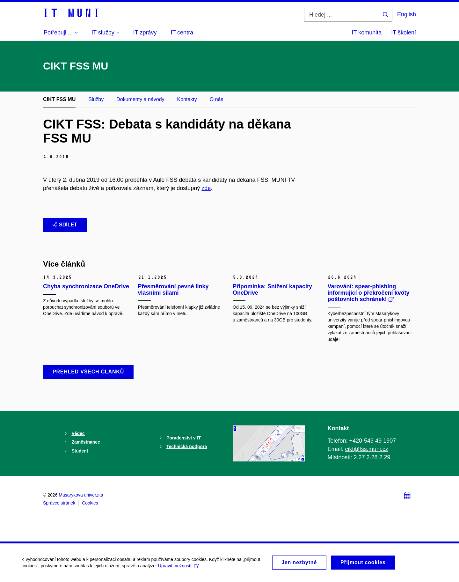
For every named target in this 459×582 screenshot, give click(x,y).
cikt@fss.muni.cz (366, 449)
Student (79, 450)
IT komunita (367, 32)
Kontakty (187, 99)
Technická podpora (186, 446)
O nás (216, 99)
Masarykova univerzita (81, 494)
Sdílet (65, 224)
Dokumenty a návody (140, 99)
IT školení (403, 32)
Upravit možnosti (179, 568)
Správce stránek (59, 502)
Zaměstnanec (85, 442)
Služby (96, 99)
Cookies (90, 502)
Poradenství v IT (183, 437)
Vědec (77, 433)
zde (206, 188)
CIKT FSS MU (59, 99)
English (406, 14)
